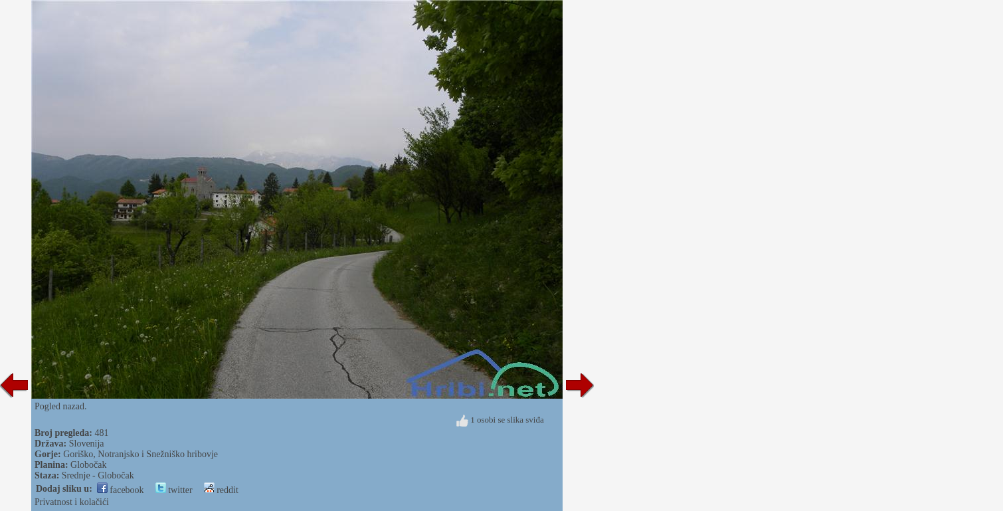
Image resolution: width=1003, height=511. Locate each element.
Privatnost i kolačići (72, 502)
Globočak (88, 465)
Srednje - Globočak (98, 475)
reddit (221, 490)
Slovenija (86, 444)
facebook (120, 490)
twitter (174, 490)
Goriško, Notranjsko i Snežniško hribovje (140, 454)
